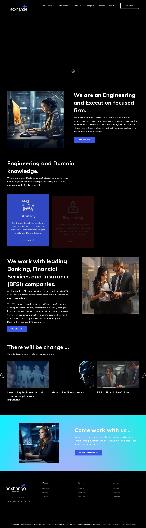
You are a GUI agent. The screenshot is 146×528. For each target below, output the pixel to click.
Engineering (82, 492)
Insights (45, 492)
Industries (46, 488)
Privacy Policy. (131, 524)
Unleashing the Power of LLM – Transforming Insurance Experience (26, 396)
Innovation (81, 496)
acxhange (27, 524)
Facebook (116, 492)
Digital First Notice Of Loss (113, 392)
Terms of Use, (120, 524)
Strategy (81, 488)
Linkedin (116, 488)
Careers (45, 496)
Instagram (116, 496)
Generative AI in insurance (68, 392)
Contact (129, 6)
